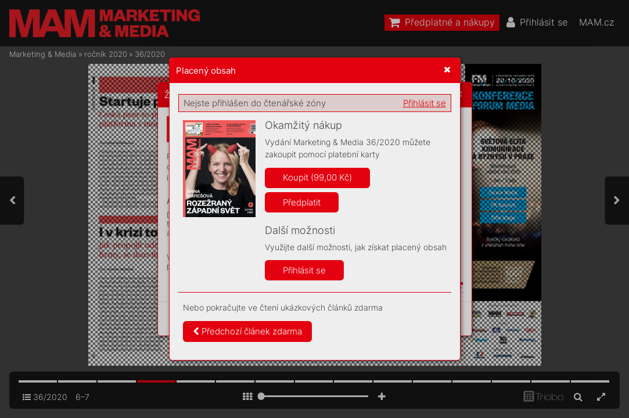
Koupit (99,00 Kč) (317, 177)
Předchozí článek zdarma (247, 331)
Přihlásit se (424, 103)
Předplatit (302, 202)
